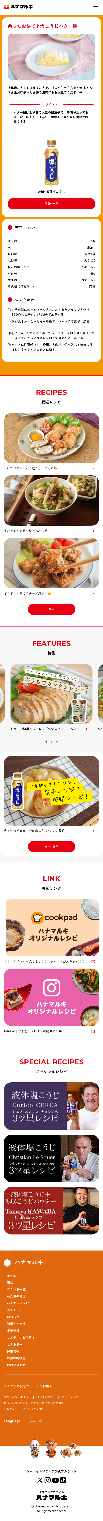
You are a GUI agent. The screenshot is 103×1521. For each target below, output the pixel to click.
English (30, 1421)
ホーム (11, 1276)
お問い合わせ (16, 1365)
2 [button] (52, 742)
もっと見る (51, 846)
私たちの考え (16, 1296)
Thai (41, 1421)
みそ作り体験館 (15, 1386)
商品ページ (51, 203)
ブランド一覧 (16, 1289)
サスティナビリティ (21, 1337)
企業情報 (13, 1331)
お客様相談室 (16, 1358)
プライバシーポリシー (17, 1397)
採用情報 (13, 1351)
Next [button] (98, 743)
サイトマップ (70, 1397)
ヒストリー (15, 1344)
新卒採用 (42, 1386)
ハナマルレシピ (18, 1303)
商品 (10, 1282)
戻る (51, 609)
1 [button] (46, 742)
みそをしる (15, 1310)
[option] (51, 697)
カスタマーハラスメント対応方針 (24, 1409)
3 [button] (57, 742)
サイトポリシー (46, 1397)
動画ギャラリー (18, 1324)
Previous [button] (5, 743)
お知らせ (13, 1317)
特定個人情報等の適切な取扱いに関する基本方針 (34, 1403)
